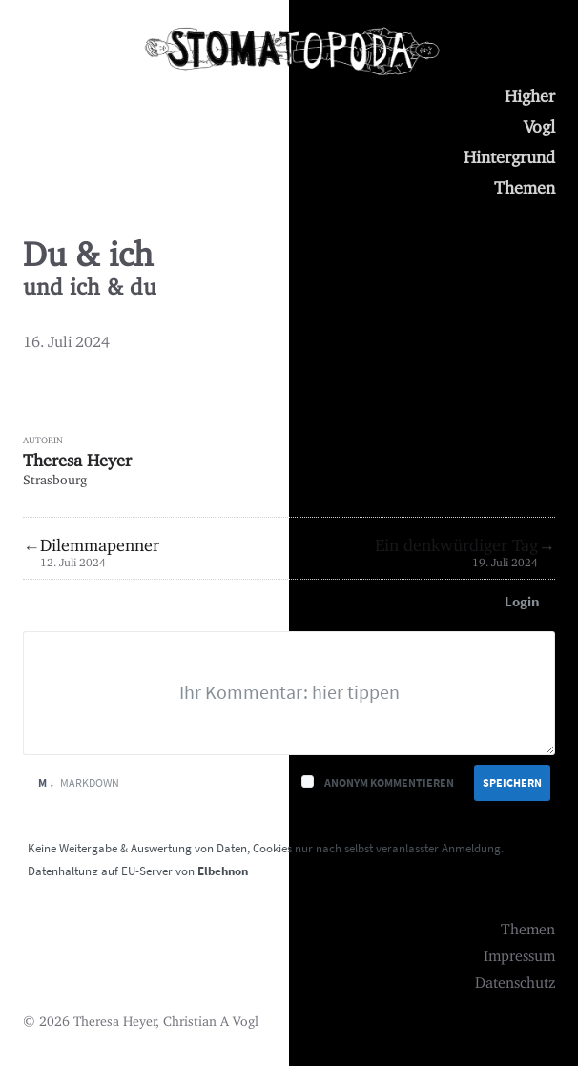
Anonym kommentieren (389, 782)
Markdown (78, 782)
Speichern (512, 782)
